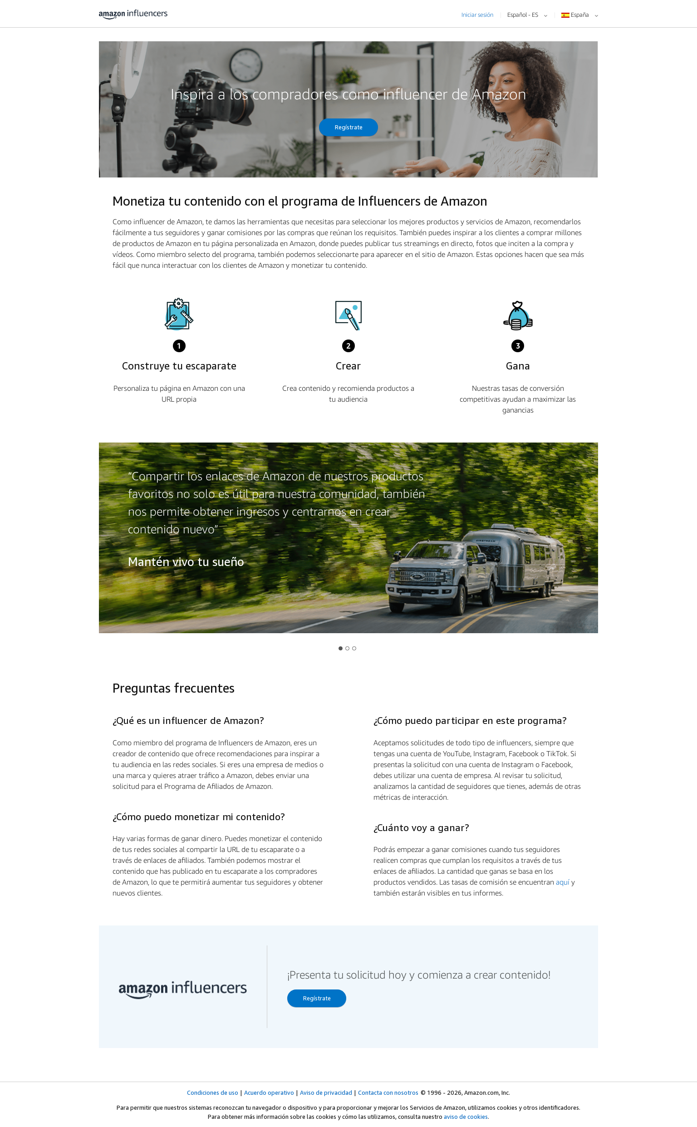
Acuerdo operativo (269, 1092)
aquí (562, 881)
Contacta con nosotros (388, 1092)
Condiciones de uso (212, 1092)
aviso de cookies (466, 1116)
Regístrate (349, 127)
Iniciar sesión (477, 14)
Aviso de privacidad (326, 1092)
